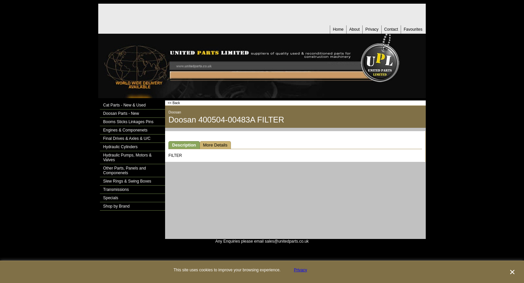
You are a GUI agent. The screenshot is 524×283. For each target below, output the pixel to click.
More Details (215, 145)
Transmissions (116, 189)
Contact (391, 29)
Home (338, 29)
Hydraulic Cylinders (120, 147)
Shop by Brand (116, 206)
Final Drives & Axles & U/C (127, 138)
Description (184, 145)
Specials (110, 198)
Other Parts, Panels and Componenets (124, 170)
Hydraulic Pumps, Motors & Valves (127, 157)
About (354, 29)
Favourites (413, 29)
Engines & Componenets (125, 130)
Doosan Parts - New (121, 113)
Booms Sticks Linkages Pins (128, 121)
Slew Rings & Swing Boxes (127, 181)
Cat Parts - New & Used (124, 105)
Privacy (371, 29)
